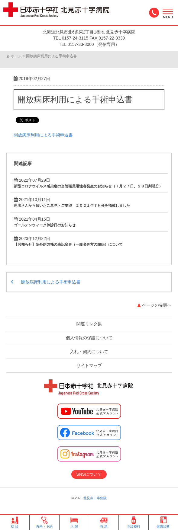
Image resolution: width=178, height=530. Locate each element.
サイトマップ (89, 365)
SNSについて (89, 474)
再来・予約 (44, 522)
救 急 (104, 522)
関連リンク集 (89, 324)
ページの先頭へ (157, 305)
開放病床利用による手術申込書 (77, 99)
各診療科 (133, 522)
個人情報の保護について (89, 338)
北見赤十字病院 (95, 498)
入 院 (74, 522)
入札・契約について (89, 352)
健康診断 (163, 522)
